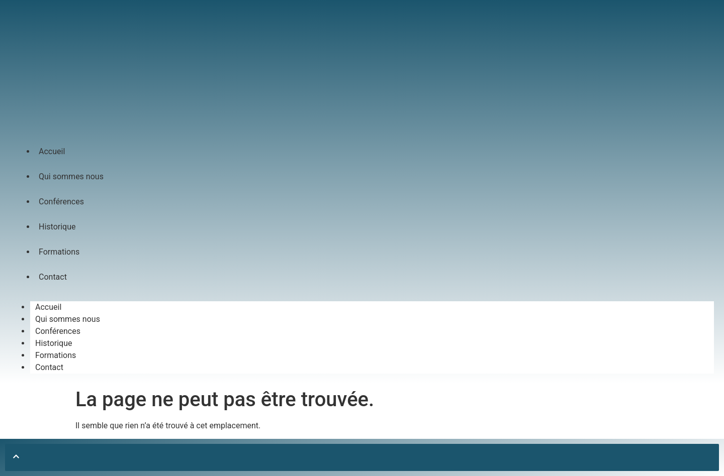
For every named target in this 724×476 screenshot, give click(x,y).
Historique (57, 226)
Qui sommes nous (71, 176)
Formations (59, 252)
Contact (53, 277)
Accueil (52, 151)
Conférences (61, 201)
